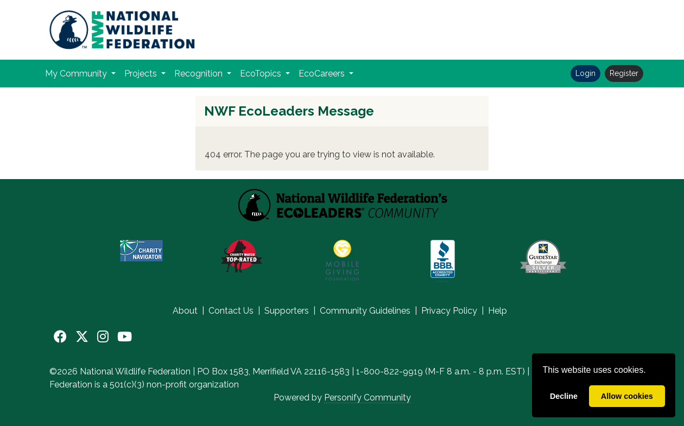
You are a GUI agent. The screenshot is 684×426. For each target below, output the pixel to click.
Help (497, 311)
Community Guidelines (365, 311)
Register (624, 73)
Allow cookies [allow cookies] (627, 396)
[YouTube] (124, 337)
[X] (82, 337)
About (185, 311)
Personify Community (367, 397)
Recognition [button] (199, 73)
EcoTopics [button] (261, 73)
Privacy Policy (449, 311)
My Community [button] (77, 73)
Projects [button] (141, 73)
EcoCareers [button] (323, 73)
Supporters (286, 311)
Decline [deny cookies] (564, 396)
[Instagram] (103, 337)
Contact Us (231, 311)
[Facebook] (60, 337)
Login (585, 73)
